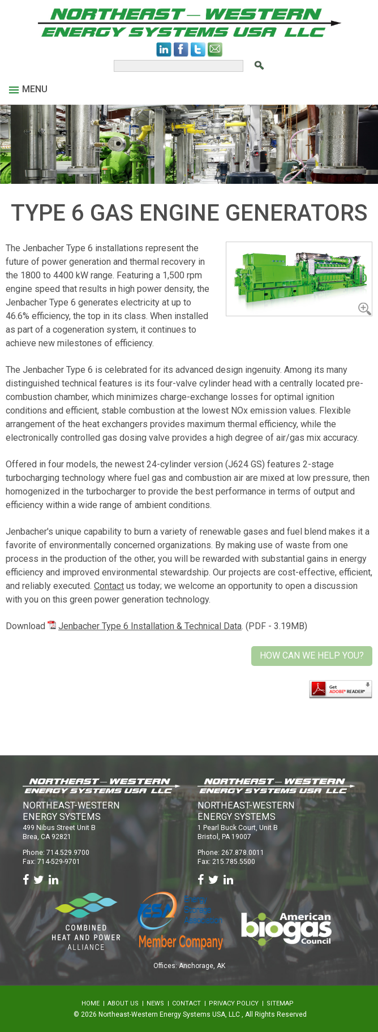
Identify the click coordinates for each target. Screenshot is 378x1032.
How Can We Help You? (312, 655)
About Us (123, 1003)
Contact (109, 585)
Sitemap (280, 1003)
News (155, 1003)
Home (90, 1003)
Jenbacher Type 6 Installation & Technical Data (150, 626)
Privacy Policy (234, 1003)
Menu (28, 89)
